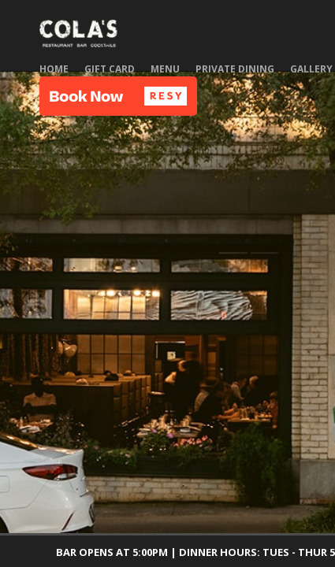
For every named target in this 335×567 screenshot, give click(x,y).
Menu (165, 69)
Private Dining (234, 69)
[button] (118, 96)
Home (54, 69)
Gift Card (109, 69)
